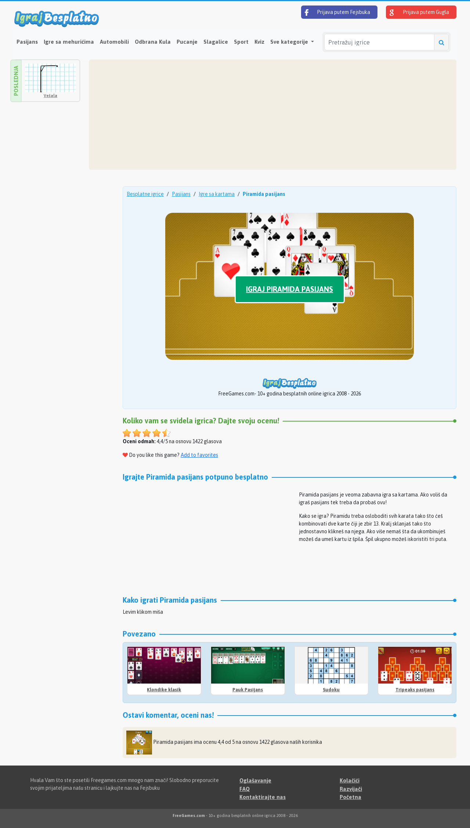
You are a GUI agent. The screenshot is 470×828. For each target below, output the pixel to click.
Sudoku (331, 689)
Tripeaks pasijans (414, 689)
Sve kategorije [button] (290, 42)
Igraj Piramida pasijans (289, 289)
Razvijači (351, 789)
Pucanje (187, 42)
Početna (350, 797)
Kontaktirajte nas (262, 797)
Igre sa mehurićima (69, 42)
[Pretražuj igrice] (379, 42)
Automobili (114, 42)
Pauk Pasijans (247, 689)
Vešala (50, 95)
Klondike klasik (164, 689)
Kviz (259, 42)
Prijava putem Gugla (419, 12)
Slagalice (215, 42)
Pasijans (27, 42)
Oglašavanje (255, 780)
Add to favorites (199, 455)
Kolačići (349, 780)
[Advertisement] (273, 114)
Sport (241, 42)
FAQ (244, 789)
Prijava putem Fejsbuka (337, 12)
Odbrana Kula (153, 42)
